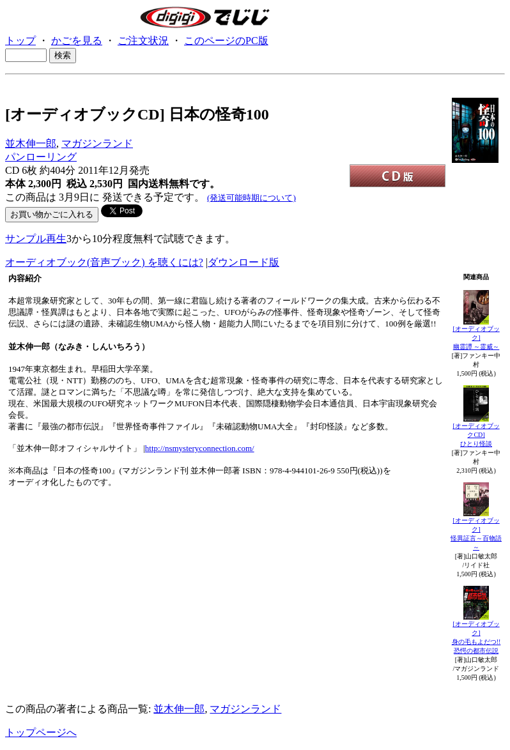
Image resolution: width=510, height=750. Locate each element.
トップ (20, 40)
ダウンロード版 (243, 262)
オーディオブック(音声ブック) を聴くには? (104, 262)
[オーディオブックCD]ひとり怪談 (475, 434)
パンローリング (41, 156)
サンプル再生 (35, 238)
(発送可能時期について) (251, 198)
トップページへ (41, 732)
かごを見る (76, 40)
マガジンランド (97, 143)
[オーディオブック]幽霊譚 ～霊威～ (475, 337)
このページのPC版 (226, 40)
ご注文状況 (143, 40)
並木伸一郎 (30, 143)
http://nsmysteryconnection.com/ (199, 448)
